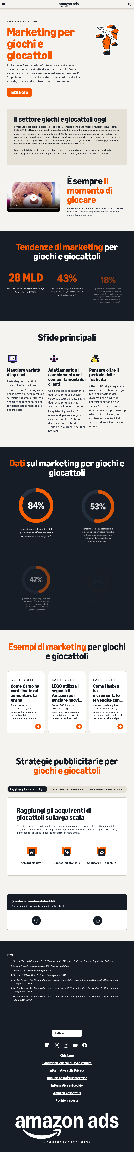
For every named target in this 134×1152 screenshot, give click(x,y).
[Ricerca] (129, 4)
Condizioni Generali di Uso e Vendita (67, 1063)
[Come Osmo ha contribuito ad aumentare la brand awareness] (26, 702)
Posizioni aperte (67, 1100)
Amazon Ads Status (67, 1093)
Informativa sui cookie (67, 1085)
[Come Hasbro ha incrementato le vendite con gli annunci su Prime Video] (108, 702)
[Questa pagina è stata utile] (97, 921)
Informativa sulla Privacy (67, 1070)
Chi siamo (67, 1055)
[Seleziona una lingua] (67, 1033)
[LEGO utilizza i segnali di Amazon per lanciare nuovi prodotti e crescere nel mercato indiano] (67, 702)
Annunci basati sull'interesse (67, 1078)
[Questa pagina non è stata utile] (36, 921)
